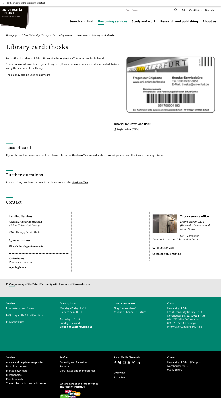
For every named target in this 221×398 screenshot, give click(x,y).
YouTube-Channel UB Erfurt (130, 285)
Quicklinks (194, 10)
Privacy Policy (185, 391)
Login (212, 391)
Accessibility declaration (164, 391)
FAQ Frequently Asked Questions (25, 288)
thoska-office (80, 128)
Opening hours (68, 276)
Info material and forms (20, 281)
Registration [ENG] (128, 102)
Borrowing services (112, 21)
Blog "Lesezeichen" (125, 281)
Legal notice (201, 391)
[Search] (149, 10)
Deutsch (209, 10)
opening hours (17, 240)
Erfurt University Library (35, 35)
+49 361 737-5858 (165, 220)
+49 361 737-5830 (21, 213)
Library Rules (16, 294)
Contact (171, 276)
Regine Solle (40, 386)
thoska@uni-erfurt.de (168, 226)
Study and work (144, 21)
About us (209, 21)
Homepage (11, 35)
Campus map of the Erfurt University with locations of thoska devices (49, 257)
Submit (175, 10)
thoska (67, 58)
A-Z (183, 10)
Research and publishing (179, 21)
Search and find (81, 21)
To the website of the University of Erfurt (26, 3)
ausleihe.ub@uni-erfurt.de (27, 219)
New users (82, 35)
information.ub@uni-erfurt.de (184, 299)
